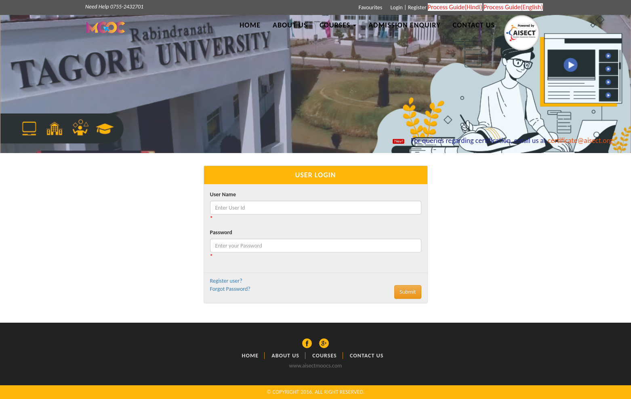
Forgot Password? (230, 289)
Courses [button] (338, 25)
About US (285, 355)
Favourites (369, 7)
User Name (223, 194)
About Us (290, 25)
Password (221, 232)
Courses (324, 355)
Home (250, 25)
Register (417, 7)
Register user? (226, 280)
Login (396, 7)
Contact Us (474, 25)
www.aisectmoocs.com (315, 365)
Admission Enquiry (404, 25)
